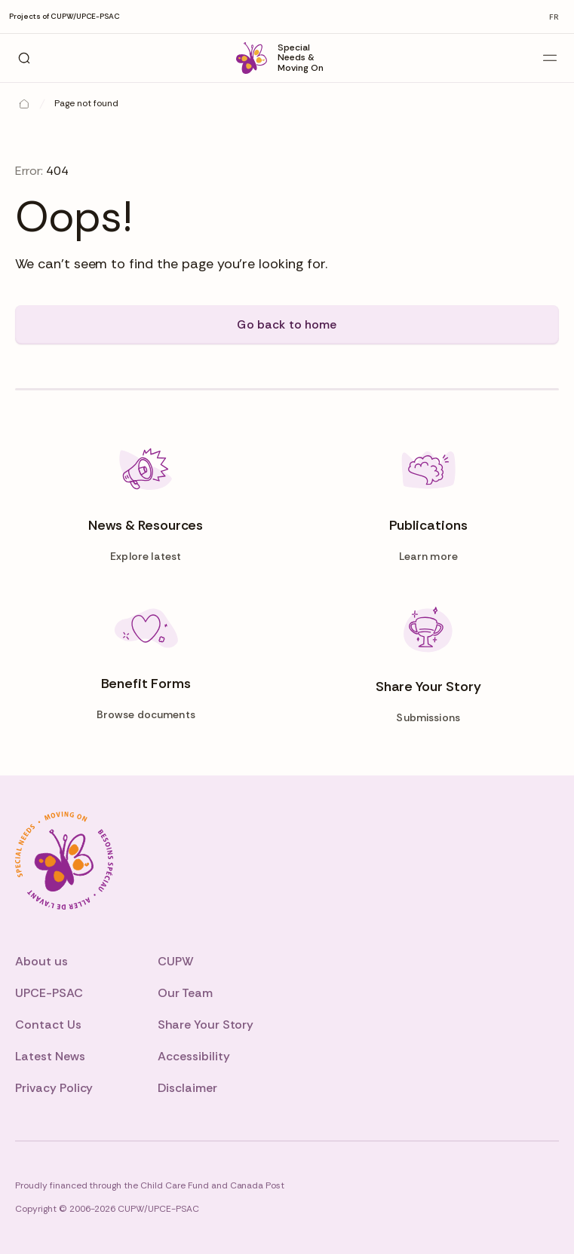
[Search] (24, 58)
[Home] (24, 104)
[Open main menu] (550, 58)
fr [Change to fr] (554, 17)
